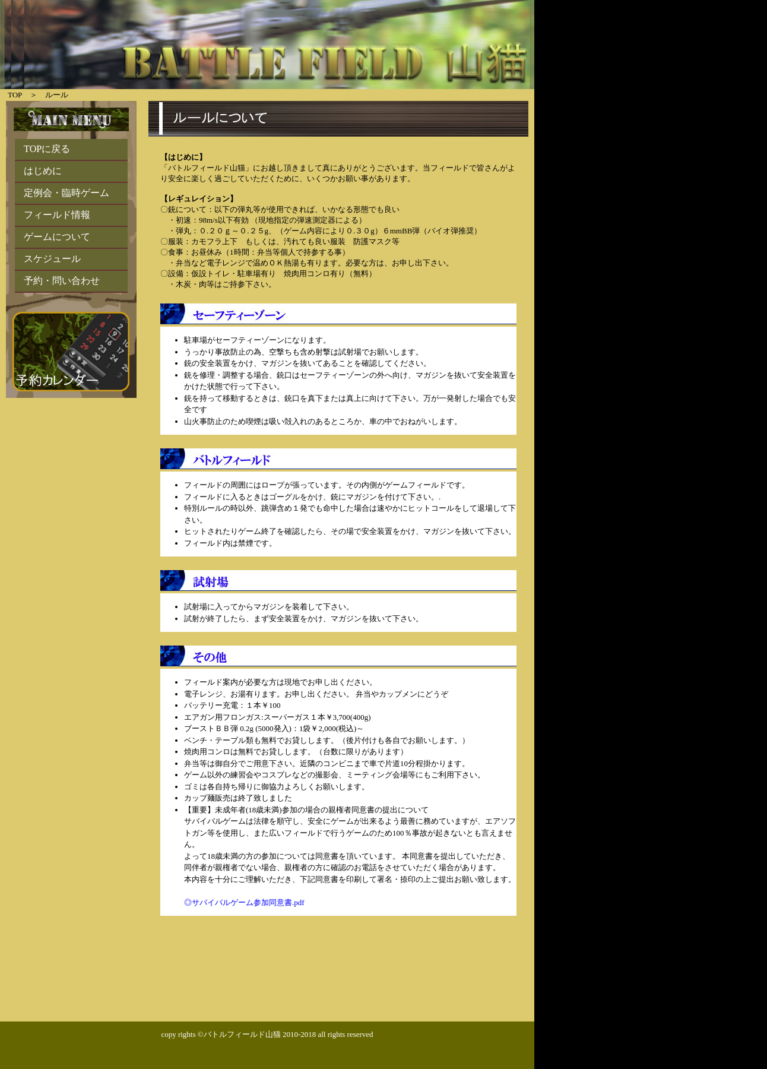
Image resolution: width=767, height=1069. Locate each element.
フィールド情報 (57, 215)
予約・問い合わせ (62, 281)
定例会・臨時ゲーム (66, 193)
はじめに (43, 171)
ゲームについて (57, 237)
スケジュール (52, 259)
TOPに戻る (47, 149)
